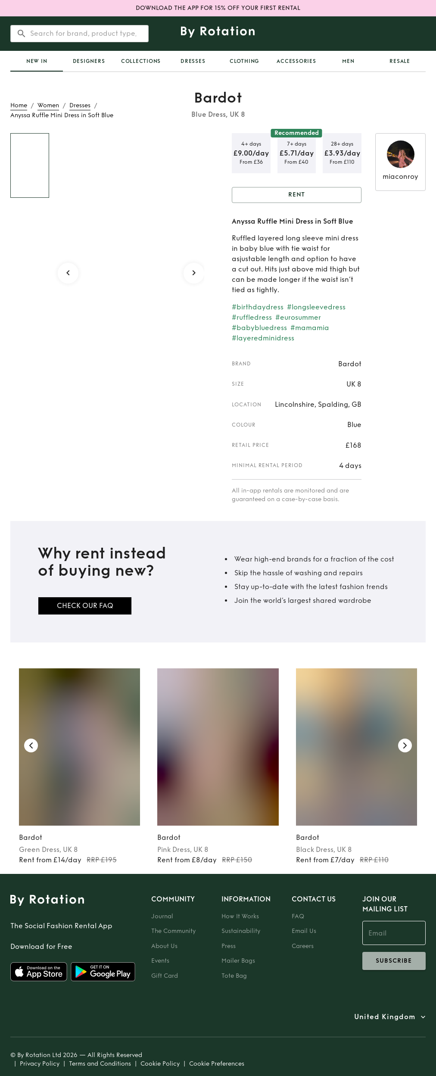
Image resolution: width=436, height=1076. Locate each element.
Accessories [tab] (296, 61)
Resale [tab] (399, 61)
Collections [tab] (141, 61)
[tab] (36, 61)
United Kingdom (385, 1017)
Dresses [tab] (193, 61)
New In (36, 61)
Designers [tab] (89, 61)
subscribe (394, 961)
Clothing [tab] (244, 61)
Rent (296, 195)
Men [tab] (348, 61)
